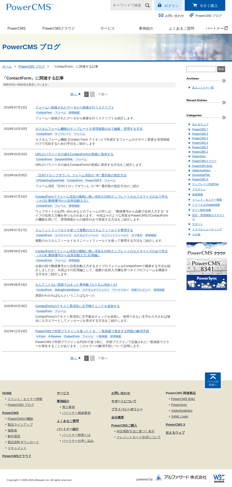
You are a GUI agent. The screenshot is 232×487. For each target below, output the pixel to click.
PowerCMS (16, 28)
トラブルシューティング (207, 229)
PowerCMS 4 (200, 142)
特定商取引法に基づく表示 (136, 431)
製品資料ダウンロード (23, 442)
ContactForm (44, 113)
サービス (107, 28)
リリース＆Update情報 (206, 204)
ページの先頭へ (212, 383)
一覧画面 (101, 336)
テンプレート (63, 134)
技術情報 (197, 194)
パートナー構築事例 (76, 413)
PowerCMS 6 (200, 133)
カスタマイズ (63, 235)
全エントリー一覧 (203, 87)
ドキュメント (17, 448)
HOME (7, 393)
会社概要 (117, 417)
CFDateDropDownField (50, 180)
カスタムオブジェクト (95, 290)
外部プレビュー (141, 290)
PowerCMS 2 (200, 151)
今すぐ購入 (209, 6)
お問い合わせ (174, 16)
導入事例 (68, 407)
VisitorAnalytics (201, 170)
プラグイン (199, 189)
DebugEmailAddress (67, 290)
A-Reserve (54, 336)
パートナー (214, 28)
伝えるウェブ (200, 124)
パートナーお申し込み (78, 441)
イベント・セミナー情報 (207, 199)
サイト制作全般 (201, 210)
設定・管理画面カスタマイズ (208, 217)
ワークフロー (120, 290)
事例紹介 (146, 28)
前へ (74, 94)
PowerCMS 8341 (202, 166)
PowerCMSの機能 (20, 419)
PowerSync (199, 156)
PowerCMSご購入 (124, 425)
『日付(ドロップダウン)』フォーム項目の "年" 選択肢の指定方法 (81, 175)
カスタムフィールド (86, 235)
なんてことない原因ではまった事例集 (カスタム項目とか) (76, 284)
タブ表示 (137, 235)
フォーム (60, 113)
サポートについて (123, 401)
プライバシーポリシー (127, 409)
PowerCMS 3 (200, 147)
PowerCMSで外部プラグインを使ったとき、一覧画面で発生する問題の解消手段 (92, 331)
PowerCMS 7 (200, 129)
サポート (197, 224)
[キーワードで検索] (128, 5)
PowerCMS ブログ (209, 16)
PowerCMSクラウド (58, 28)
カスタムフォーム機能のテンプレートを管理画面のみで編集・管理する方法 (89, 129)
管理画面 (74, 113)
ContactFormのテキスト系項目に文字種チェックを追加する (77, 306)
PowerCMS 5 (93, 180)
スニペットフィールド (115, 235)
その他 (196, 234)
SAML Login (179, 416)
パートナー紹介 (68, 429)
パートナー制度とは (76, 435)
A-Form (40, 336)
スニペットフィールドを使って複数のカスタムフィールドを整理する (84, 230)
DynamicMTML (64, 159)
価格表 (12, 430)
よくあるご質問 (181, 28)
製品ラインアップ (20, 424)
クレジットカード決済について (139, 437)
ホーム (7, 66)
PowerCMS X (200, 179)
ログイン (171, 6)
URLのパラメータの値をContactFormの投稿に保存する (74, 154)
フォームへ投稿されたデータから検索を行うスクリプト (74, 107)
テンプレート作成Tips (205, 184)
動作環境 (14, 436)
